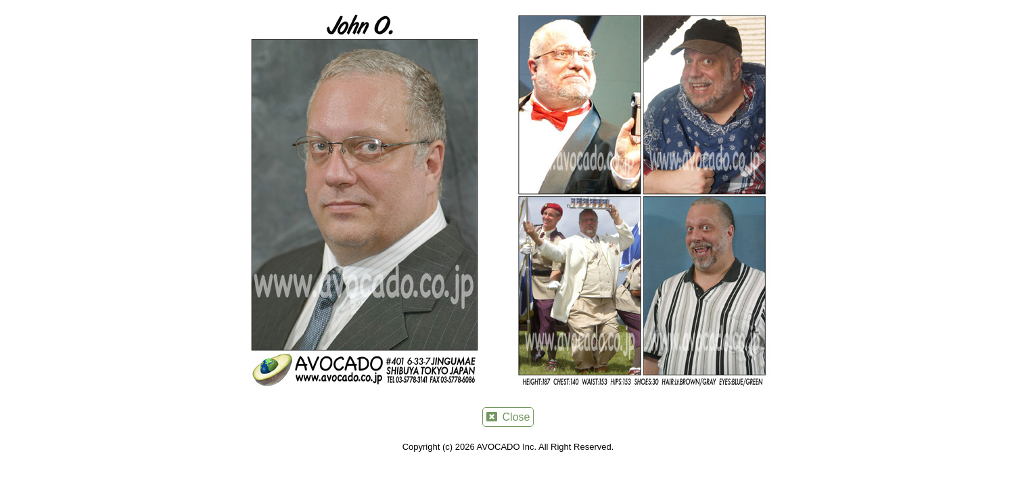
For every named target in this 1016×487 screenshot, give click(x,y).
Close (508, 417)
